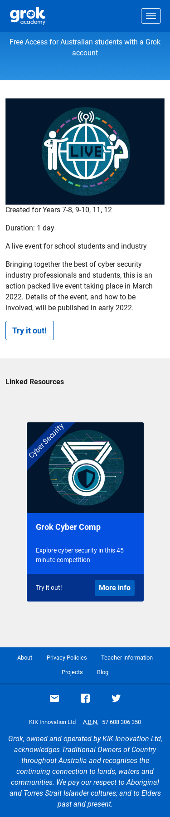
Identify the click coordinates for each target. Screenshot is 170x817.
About (24, 657)
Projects (72, 672)
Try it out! (29, 330)
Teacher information (127, 657)
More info (115, 587)
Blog (102, 672)
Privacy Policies (67, 657)
